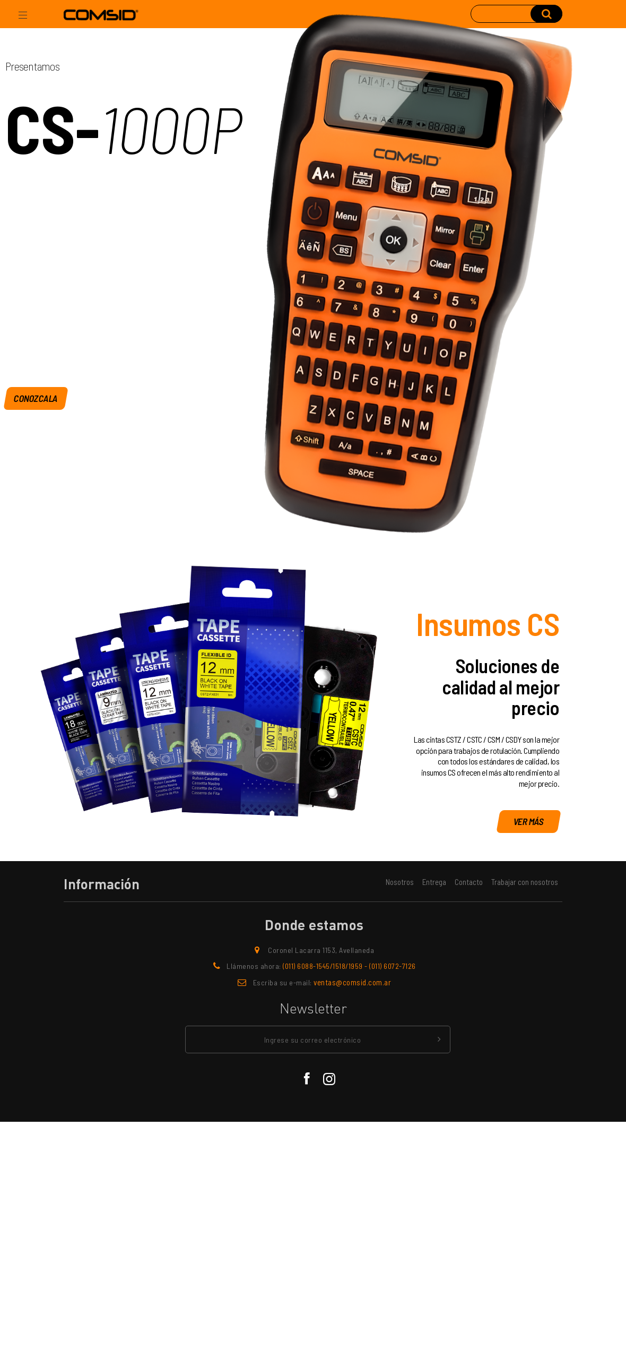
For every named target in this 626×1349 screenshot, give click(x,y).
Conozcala (36, 397)
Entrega (434, 882)
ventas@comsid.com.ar (352, 982)
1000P (163, 130)
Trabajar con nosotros (524, 882)
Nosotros (400, 882)
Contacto (469, 882)
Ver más (528, 821)
